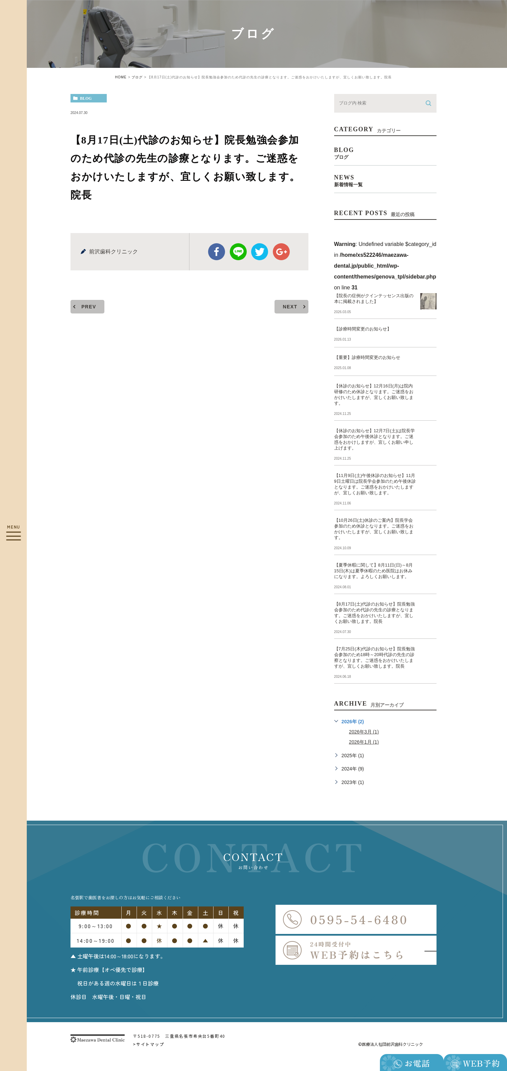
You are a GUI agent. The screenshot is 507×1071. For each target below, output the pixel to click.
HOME (121, 77)
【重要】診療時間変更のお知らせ (367, 357)
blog (86, 98)
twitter (259, 251)
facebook (216, 251)
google (281, 251)
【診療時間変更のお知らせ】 (362, 328)
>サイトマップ (148, 1044)
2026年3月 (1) (364, 731)
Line (238, 251)
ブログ (137, 77)
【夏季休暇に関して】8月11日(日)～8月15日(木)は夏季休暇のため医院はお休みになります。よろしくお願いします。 (373, 570)
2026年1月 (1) (364, 742)
